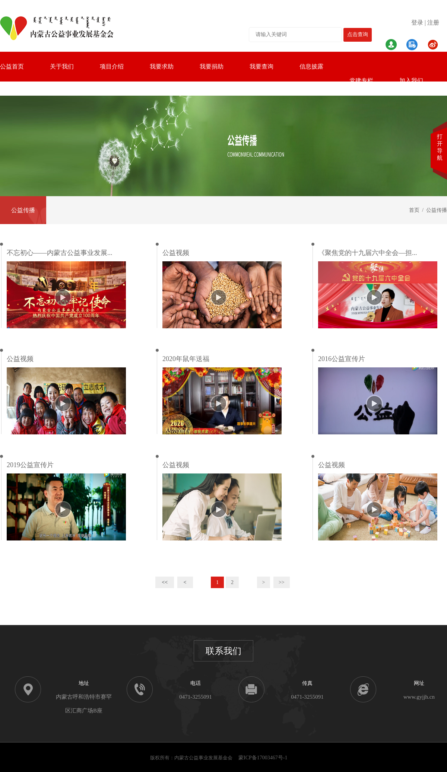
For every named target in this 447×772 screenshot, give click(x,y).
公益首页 (12, 66)
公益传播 (23, 210)
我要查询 (261, 66)
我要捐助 (212, 66)
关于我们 (62, 66)
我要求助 (162, 66)
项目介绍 (112, 66)
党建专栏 (361, 80)
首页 (414, 210)
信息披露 (311, 66)
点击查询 (357, 34)
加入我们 (411, 80)
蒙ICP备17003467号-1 (262, 757)
